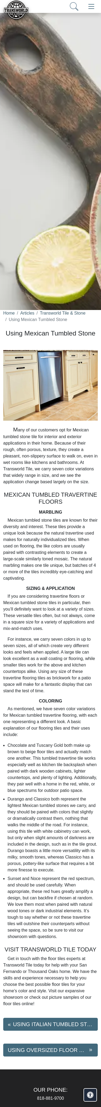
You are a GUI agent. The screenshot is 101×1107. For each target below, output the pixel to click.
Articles (27, 313)
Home (9, 313)
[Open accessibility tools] (90, 1095)
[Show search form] (74, 6)
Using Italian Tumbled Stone (55, 1024)
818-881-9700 (50, 1098)
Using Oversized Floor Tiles (51, 1050)
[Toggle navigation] (91, 6)
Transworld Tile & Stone (62, 313)
